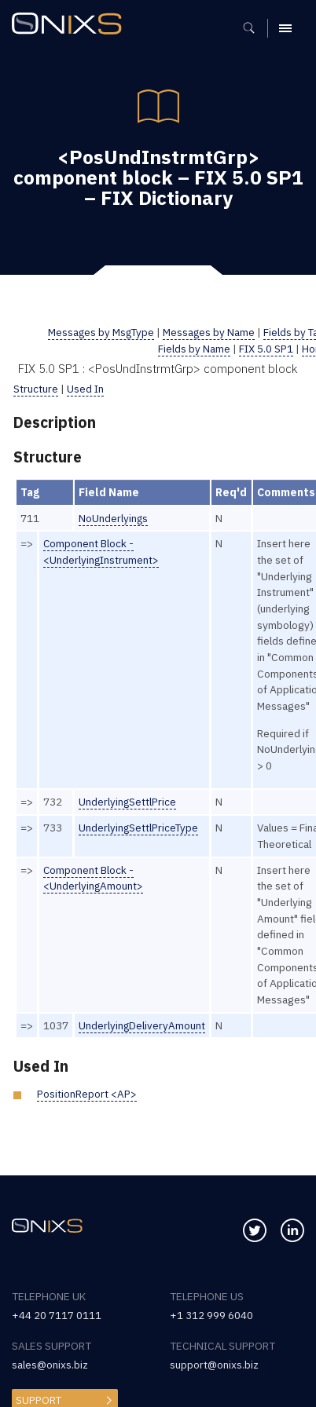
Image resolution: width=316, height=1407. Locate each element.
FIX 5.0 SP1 (267, 349)
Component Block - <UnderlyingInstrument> (101, 551)
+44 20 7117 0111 (56, 1315)
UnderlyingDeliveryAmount (142, 1025)
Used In (85, 389)
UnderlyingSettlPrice (128, 802)
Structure (35, 389)
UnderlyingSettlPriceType (139, 827)
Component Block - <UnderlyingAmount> (93, 878)
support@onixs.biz (214, 1365)
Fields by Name (195, 349)
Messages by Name (207, 332)
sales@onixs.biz (50, 1365)
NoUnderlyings (114, 518)
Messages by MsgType (98, 332)
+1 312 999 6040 (211, 1315)
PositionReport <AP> (87, 1094)
